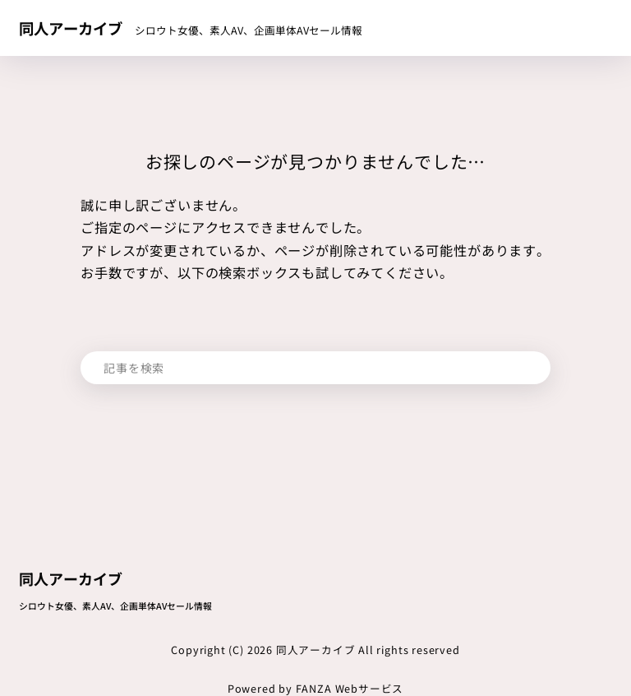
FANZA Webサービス (350, 688)
